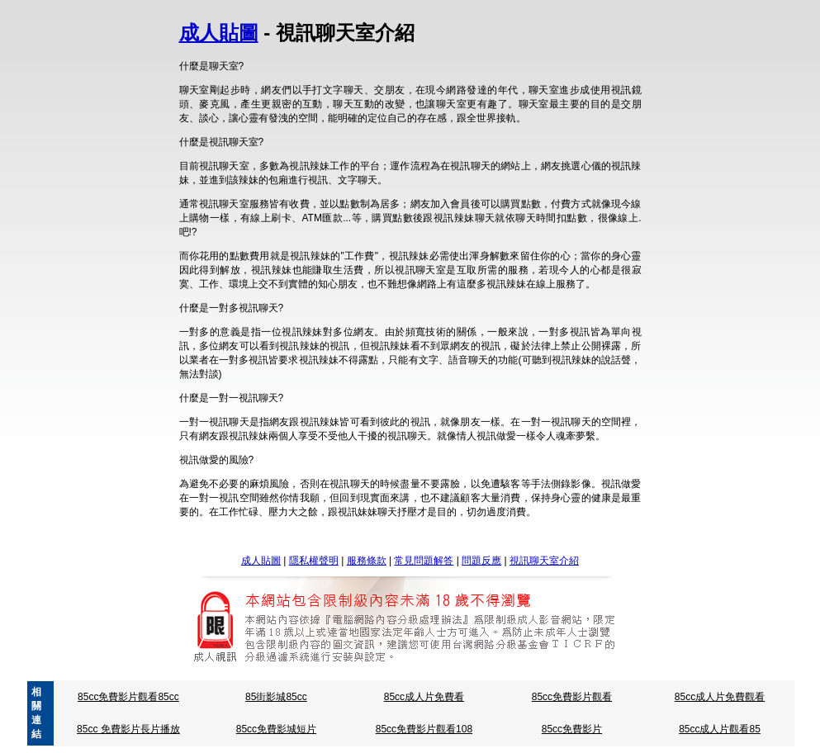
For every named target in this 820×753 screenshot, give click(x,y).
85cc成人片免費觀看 (720, 697)
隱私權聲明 (314, 560)
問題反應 (481, 560)
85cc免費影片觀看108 (424, 729)
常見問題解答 (423, 560)
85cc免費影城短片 (276, 729)
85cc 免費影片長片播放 (128, 729)
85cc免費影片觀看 (572, 697)
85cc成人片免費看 (424, 697)
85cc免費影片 (572, 729)
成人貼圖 (218, 32)
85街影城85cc (276, 697)
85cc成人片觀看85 (720, 729)
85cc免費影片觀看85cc (128, 697)
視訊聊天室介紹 (544, 560)
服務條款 (366, 560)
